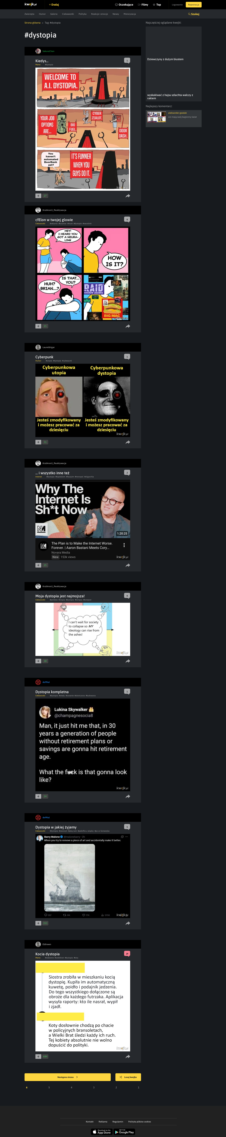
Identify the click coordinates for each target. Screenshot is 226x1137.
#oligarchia (89, 477)
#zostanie (70, 696)
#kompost (87, 600)
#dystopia (49, 65)
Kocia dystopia (47, 954)
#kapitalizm (60, 477)
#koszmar (62, 223)
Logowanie (177, 4)
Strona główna (33, 22)
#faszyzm (70, 477)
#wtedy (62, 696)
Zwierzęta (29, 14)
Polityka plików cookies (139, 1121)
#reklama (54, 223)
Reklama (103, 1121)
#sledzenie (49, 958)
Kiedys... (41, 61)
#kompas (78, 600)
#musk (70, 223)
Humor (42, 14)
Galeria (53, 14)
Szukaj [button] (195, 14)
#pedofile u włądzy (86, 831)
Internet (38, 477)
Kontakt (90, 1121)
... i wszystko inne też (52, 473)
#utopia (49, 361)
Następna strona (67, 1077)
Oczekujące (126, 4)
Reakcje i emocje (99, 14)
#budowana (91, 696)
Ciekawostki (68, 14)
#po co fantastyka (102, 831)
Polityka (83, 14)
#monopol (79, 477)
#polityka (54, 600)
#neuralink (87, 223)
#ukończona (80, 696)
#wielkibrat (59, 958)
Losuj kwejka (128, 1077)
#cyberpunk (67, 361)
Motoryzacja (130, 14)
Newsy (116, 14)
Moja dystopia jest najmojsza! (60, 596)
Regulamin (117, 1121)
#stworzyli (63, 831)
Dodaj (55, 4)
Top (158, 4)
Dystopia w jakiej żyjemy (56, 827)
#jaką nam (72, 831)
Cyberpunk (44, 357)
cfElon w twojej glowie (54, 220)
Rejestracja (193, 4)
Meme (37, 65)
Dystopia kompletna (52, 692)
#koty (76, 958)
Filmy (145, 4)
